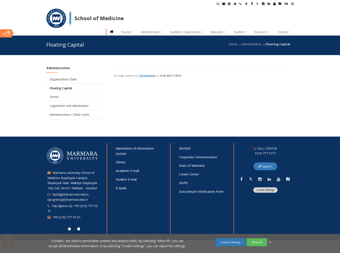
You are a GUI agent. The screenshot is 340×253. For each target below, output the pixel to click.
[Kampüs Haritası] (246, 3)
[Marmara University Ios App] (78, 228)
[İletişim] (240, 3)
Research (262, 32)
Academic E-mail (127, 171)
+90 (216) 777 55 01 (66, 217)
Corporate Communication (198, 157)
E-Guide (121, 188)
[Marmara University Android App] (69, 228)
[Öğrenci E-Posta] (218, 3)
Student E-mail (126, 179)
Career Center (189, 174)
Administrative (252, 44)
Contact (284, 32)
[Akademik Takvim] (229, 3)
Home (233, 44)
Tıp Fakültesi (147, 75)
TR (286, 4)
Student (240, 32)
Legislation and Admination (69, 106)
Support (265, 166)
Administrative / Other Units (69, 115)
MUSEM (184, 148)
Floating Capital (61, 88)
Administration (151, 32)
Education (218, 32)
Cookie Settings (265, 189)
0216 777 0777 (265, 153)
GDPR (183, 183)
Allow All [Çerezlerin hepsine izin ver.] (257, 242)
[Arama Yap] (292, 4)
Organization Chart (63, 79)
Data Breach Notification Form (201, 191)
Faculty (127, 32)
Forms (54, 97)
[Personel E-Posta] (223, 3)
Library (120, 162)
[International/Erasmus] (235, 3)
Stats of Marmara (191, 165)
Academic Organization (186, 32)
